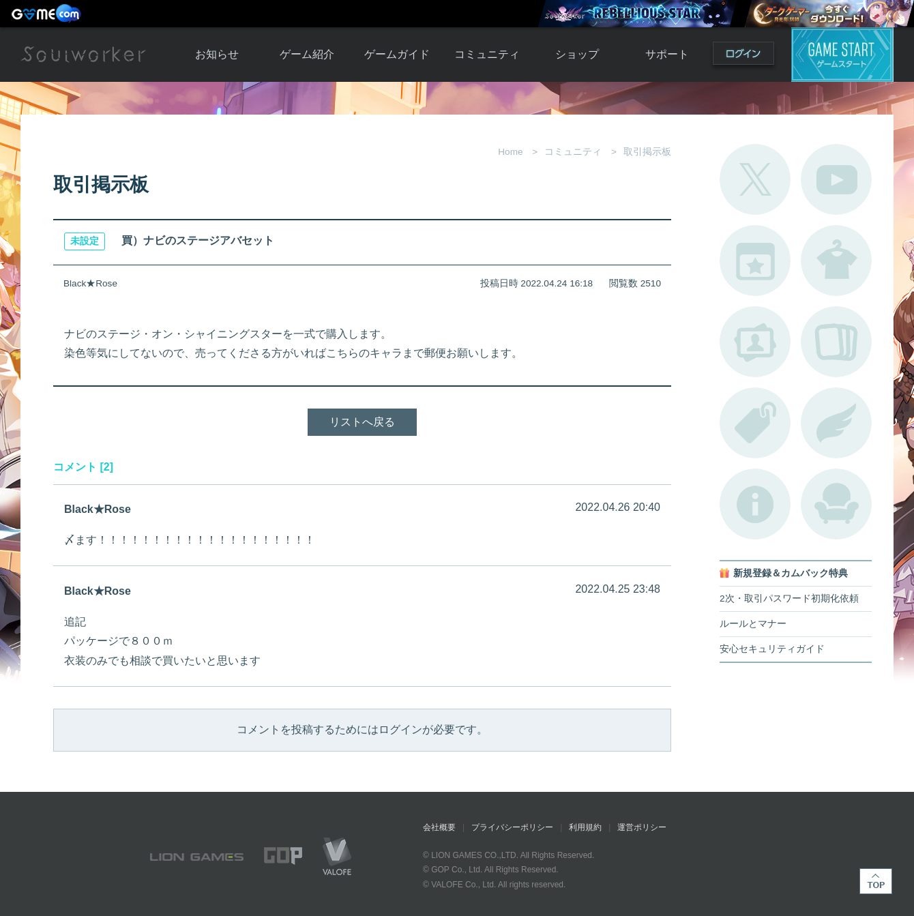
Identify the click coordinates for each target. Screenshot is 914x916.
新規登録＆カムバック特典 (790, 573)
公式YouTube (836, 179)
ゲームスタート (842, 54)
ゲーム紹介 (307, 54)
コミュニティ (487, 54)
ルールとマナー (753, 624)
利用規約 (585, 827)
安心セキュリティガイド (772, 649)
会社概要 (439, 827)
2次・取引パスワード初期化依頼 (789, 598)
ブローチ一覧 (836, 422)
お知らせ (217, 54)
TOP (875, 881)
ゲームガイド (397, 54)
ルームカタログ (836, 504)
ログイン (743, 56)
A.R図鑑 (836, 341)
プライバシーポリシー (512, 827)
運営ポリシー (641, 827)
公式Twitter (755, 179)
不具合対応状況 (755, 504)
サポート (667, 54)
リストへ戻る (362, 422)
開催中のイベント (755, 260)
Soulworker (83, 54)
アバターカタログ (836, 260)
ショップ (577, 54)
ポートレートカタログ (755, 341)
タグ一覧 (755, 422)
